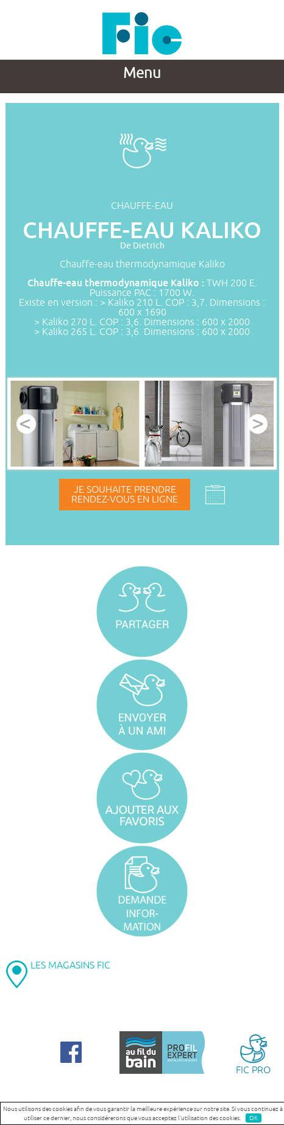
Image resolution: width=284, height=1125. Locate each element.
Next (258, 424)
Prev (26, 424)
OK (253, 1118)
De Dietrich (142, 246)
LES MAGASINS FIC (70, 965)
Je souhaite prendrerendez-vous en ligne (124, 495)
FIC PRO (253, 1053)
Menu (142, 73)
